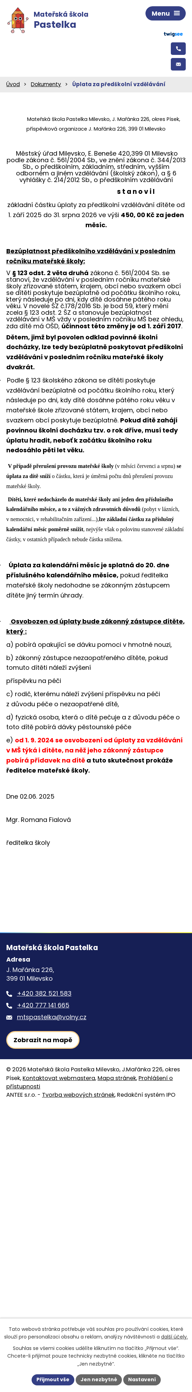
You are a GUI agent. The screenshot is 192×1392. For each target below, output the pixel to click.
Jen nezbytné (99, 1379)
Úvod (13, 84)
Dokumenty (46, 84)
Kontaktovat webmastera (59, 1078)
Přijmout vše (52, 1379)
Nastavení (142, 1379)
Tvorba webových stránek (78, 1095)
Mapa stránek (117, 1078)
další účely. (174, 1336)
